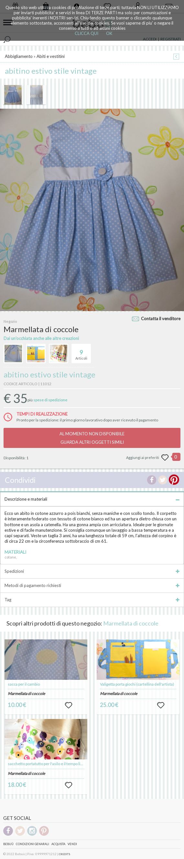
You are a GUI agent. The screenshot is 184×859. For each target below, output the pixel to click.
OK (109, 33)
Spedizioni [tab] (92, 571)
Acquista (58, 844)
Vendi (72, 844)
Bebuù (8, 844)
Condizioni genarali (32, 844)
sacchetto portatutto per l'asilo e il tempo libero (48, 763)
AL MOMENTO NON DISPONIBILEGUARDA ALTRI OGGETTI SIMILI (92, 438)
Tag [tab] (92, 599)
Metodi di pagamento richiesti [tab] (92, 585)
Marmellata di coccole (130, 623)
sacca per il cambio (24, 684)
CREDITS (64, 854)
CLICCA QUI (86, 33)
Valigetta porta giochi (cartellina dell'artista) (137, 684)
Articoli (81, 352)
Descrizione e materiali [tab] (92, 499)
